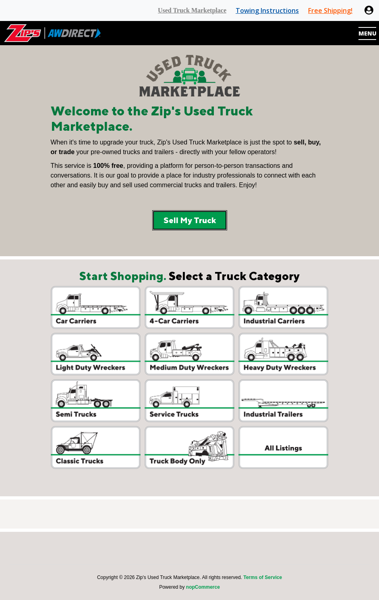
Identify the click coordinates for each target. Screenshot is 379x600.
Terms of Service (262, 577)
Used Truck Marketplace (192, 10)
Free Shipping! (330, 10)
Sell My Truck (190, 220)
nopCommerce (203, 587)
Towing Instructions (267, 10)
